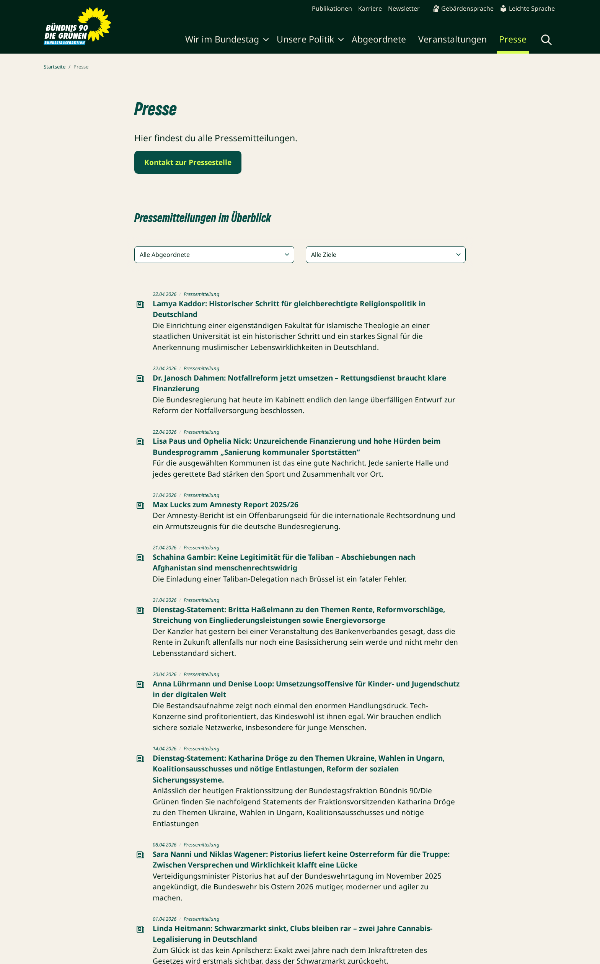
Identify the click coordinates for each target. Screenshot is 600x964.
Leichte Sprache (527, 8)
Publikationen (332, 8)
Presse (513, 39)
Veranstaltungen (452, 39)
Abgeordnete (379, 39)
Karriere (370, 8)
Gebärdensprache (463, 8)
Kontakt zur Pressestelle (187, 162)
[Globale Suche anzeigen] (546, 40)
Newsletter (404, 8)
